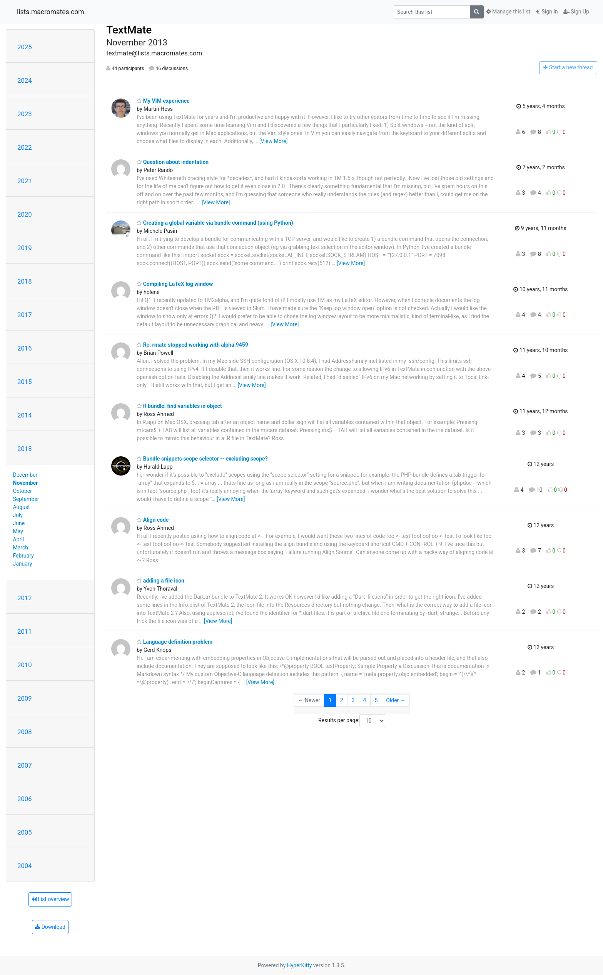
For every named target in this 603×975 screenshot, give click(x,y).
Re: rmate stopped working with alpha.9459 (192, 345)
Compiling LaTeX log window (175, 284)
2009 (24, 698)
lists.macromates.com (50, 12)
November (25, 483)
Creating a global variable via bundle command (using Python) (215, 223)
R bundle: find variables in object (179, 406)
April (18, 539)
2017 (24, 315)
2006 (24, 799)
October (22, 491)
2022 (24, 147)
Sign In (547, 11)
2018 (24, 281)
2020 (24, 214)
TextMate (129, 29)
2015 (24, 382)
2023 (24, 114)
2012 (24, 598)
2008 (24, 732)
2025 (24, 47)
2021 (24, 181)
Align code (153, 520)
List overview (50, 899)
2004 (24, 866)
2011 (24, 631)
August (21, 507)
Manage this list (508, 11)
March (20, 547)
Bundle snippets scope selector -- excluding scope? (202, 459)
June (19, 523)
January (22, 564)
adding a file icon (160, 581)
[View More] (273, 141)
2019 (24, 248)
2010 (24, 665)
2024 (24, 80)
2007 (24, 765)
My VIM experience (163, 101)
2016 (24, 348)
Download (50, 927)
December (25, 475)
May (18, 531)
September (26, 499)
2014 (24, 415)
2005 (24, 832)
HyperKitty (299, 965)
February (23, 556)
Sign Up (576, 11)
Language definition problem (174, 642)
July (18, 515)
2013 (24, 448)
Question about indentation (173, 162)
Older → (396, 700)
